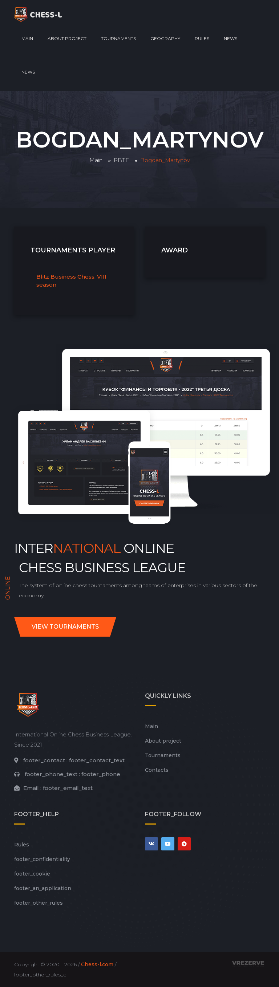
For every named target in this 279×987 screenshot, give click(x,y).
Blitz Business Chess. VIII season (71, 280)
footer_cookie (32, 873)
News (230, 38)
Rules (202, 38)
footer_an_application (42, 888)
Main (27, 38)
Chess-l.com (97, 964)
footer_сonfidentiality (42, 859)
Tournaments (118, 38)
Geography (165, 38)
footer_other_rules (38, 903)
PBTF (121, 160)
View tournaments (65, 626)
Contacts (157, 770)
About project (67, 38)
